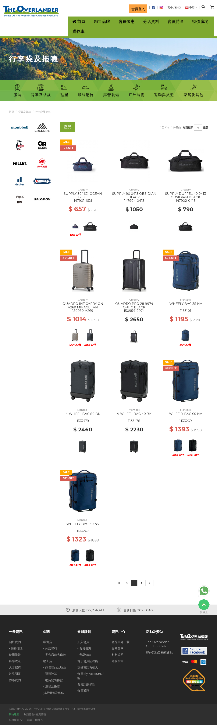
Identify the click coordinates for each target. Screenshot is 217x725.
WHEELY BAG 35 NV (185, 304)
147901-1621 (83, 201)
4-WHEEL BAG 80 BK (82, 414)
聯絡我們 (15, 680)
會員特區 (176, 21)
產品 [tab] (67, 126)
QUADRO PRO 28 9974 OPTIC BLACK (134, 305)
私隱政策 (15, 661)
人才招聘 (15, 667)
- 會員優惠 (84, 648)
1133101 (185, 311)
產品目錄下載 (120, 642)
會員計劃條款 (86, 684)
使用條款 (15, 655)
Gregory (83, 189)
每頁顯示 (188, 127)
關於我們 (15, 642)
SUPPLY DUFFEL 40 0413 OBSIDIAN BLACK (185, 195)
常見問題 (15, 674)
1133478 (134, 421)
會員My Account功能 (90, 676)
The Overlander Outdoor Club (157, 644)
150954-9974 (134, 311)
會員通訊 (83, 691)
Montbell (185, 299)
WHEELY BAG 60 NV (185, 414)
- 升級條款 (84, 655)
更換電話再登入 (87, 667)
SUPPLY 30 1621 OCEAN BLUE (83, 195)
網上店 (47, 661)
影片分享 (118, 648)
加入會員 (83, 642)
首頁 (11, 111)
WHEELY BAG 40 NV (82, 524)
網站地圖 (14, 714)
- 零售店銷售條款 (54, 655)
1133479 (83, 421)
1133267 (83, 531)
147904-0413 (134, 201)
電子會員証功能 (87, 661)
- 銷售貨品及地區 (54, 667)
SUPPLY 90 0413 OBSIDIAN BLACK (134, 195)
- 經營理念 (16, 648)
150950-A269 (82, 311)
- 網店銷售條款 (53, 680)
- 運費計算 (50, 674)
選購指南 (118, 661)
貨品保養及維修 (53, 693)
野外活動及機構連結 (159, 653)
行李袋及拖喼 (42, 111)
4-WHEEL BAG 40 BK (134, 414)
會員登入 (138, 9)
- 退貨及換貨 (51, 686)
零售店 (47, 642)
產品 (205, 127)
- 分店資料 (50, 648)
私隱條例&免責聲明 (35, 714)
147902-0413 (186, 201)
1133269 (185, 421)
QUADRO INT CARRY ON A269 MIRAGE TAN (83, 305)
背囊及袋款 (24, 111)
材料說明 (118, 655)
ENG (178, 7)
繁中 (170, 7)
